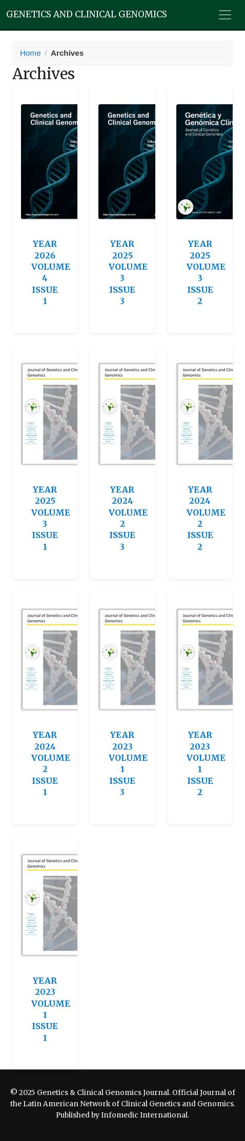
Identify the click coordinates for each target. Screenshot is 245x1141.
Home (30, 53)
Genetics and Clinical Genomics (86, 14)
